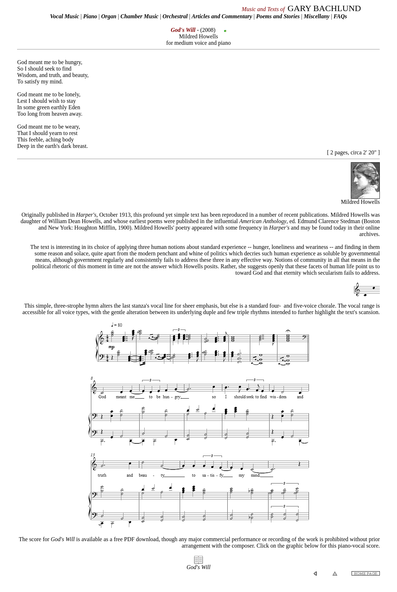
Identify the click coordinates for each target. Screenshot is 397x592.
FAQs (340, 16)
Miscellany (316, 16)
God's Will (198, 567)
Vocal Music (64, 16)
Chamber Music (139, 16)
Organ (109, 16)
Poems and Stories (278, 16)
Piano (90, 16)
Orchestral (176, 16)
